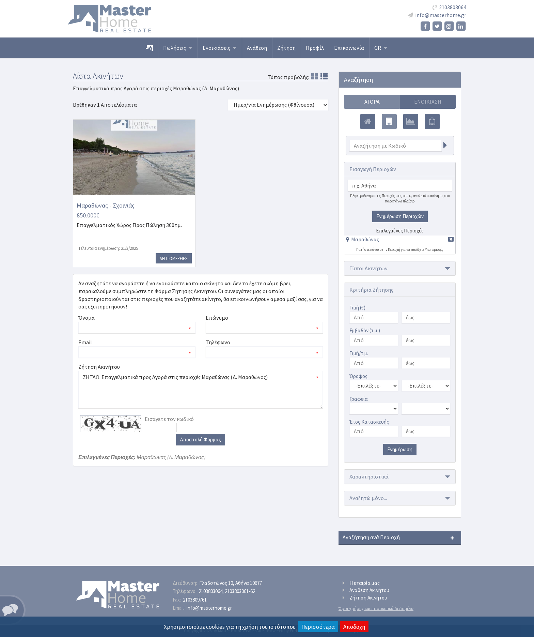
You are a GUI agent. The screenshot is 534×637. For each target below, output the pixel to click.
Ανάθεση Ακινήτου (369, 590)
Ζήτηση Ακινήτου (368, 597)
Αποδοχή (354, 627)
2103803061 (240, 591)
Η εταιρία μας (364, 583)
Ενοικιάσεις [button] (220, 47)
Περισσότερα (318, 627)
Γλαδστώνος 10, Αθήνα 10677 (230, 583)
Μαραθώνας (365, 239)
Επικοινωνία (349, 47)
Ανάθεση (257, 47)
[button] (362, 239)
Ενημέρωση (399, 449)
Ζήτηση (286, 47)
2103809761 (195, 599)
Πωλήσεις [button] (177, 47)
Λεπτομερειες (174, 258)
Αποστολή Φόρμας (200, 439)
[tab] (400, 240)
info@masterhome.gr (440, 15)
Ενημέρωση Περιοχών (400, 216)
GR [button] (381, 47)
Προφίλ (315, 47)
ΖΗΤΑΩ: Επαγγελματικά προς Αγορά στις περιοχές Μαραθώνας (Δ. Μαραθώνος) (200, 389)
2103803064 (452, 7)
